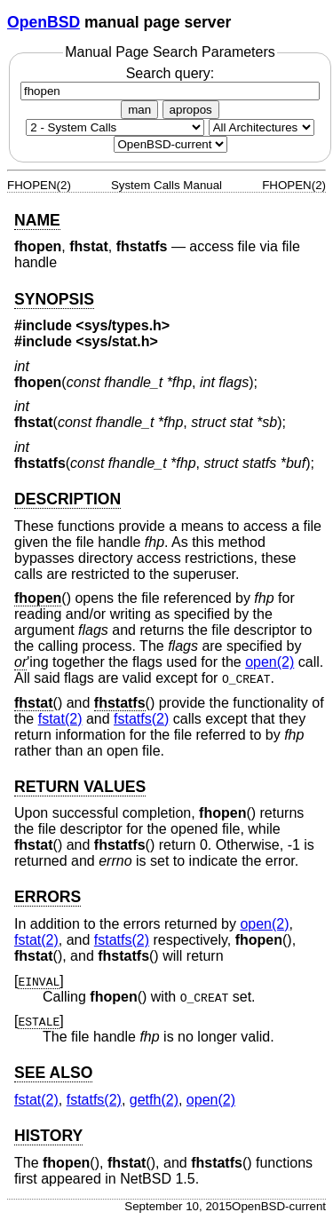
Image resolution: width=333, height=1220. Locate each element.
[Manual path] (170, 144)
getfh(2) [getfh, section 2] (154, 1099)
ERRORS (47, 897)
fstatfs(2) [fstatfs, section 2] (141, 718)
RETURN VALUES (80, 787)
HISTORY (48, 1136)
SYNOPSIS (54, 299)
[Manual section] (115, 127)
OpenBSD (43, 22)
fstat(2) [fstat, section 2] (60, 718)
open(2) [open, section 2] (269, 661)
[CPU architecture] (261, 127)
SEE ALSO (53, 1072)
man (139, 109)
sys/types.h (123, 325)
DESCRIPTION (67, 499)
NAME (37, 220)
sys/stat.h (117, 341)
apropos (191, 109)
